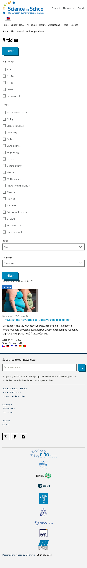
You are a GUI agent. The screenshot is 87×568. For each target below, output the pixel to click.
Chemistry (12, 132)
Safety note (8, 408)
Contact (56, 8)
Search (81, 8)
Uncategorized (14, 232)
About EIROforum (11, 392)
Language (7, 257)
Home (5, 25)
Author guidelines (35, 31)
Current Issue (18, 25)
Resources (12, 205)
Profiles (11, 199)
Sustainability (14, 225)
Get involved (17, 31)
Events (74, 25)
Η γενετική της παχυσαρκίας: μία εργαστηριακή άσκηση (36, 319)
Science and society (17, 212)
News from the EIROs (18, 185)
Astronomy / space (17, 112)
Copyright (7, 404)
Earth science (14, 146)
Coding (10, 139)
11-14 (10, 76)
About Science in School (14, 388)
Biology (11, 119)
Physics (11, 192)
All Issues (32, 25)
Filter (10, 51)
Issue (5, 241)
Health (10, 172)
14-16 (10, 82)
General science (15, 165)
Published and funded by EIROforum (18, 554)
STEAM (11, 219)
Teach (65, 25)
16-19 (10, 89)
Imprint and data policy (14, 396)
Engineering (13, 152)
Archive (6, 420)
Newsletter (69, 8)
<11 (9, 69)
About (5, 31)
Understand (54, 25)
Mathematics (14, 179)
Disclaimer (7, 412)
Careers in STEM (15, 126)
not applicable (14, 96)
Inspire (42, 25)
